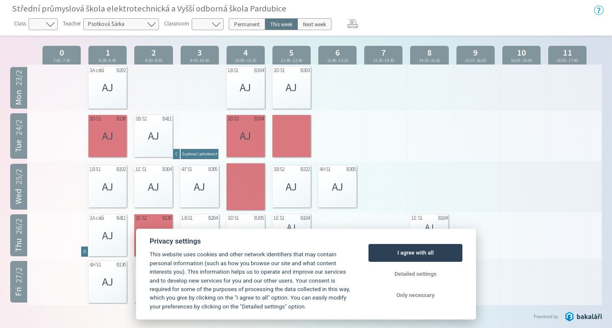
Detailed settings (415, 274)
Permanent (247, 24)
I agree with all (415, 253)
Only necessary (416, 295)
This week (281, 24)
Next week (314, 24)
